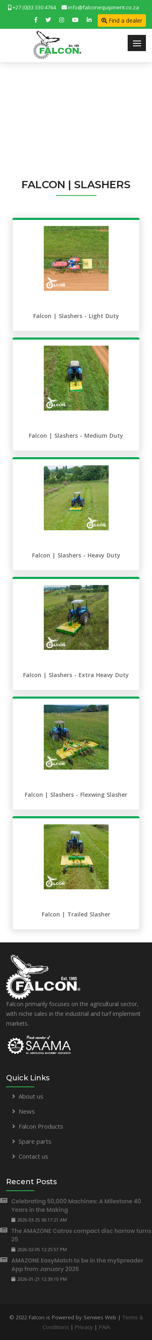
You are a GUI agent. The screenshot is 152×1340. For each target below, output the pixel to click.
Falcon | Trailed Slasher (76, 914)
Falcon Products (41, 1126)
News (27, 1111)
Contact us (33, 1156)
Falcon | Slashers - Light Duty (76, 316)
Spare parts (35, 1141)
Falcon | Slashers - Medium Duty (76, 435)
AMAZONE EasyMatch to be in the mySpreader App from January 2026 (77, 1264)
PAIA (104, 1327)
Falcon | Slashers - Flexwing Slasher (76, 794)
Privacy (84, 1327)
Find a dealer (121, 20)
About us (31, 1096)
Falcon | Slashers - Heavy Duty (76, 555)
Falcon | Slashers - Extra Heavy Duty (76, 675)
